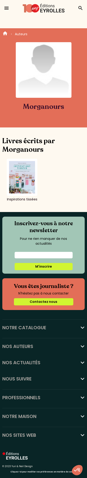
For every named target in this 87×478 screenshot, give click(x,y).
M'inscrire (43, 266)
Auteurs (21, 34)
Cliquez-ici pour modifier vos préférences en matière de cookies (43, 472)
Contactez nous (43, 301)
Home (5, 34)
